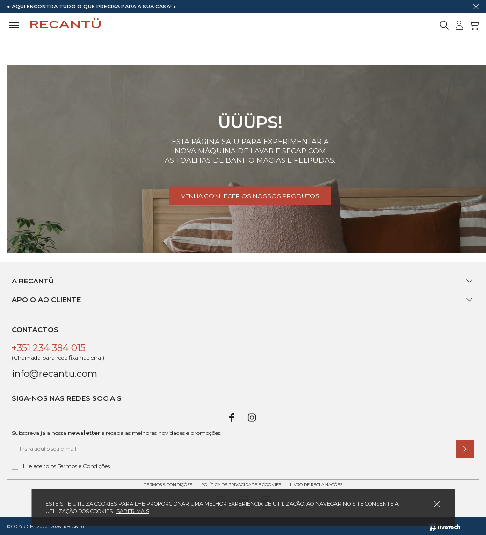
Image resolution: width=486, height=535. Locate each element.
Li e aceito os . (61, 466)
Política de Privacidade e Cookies (241, 484)
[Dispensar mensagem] (475, 6)
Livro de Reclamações (316, 484)
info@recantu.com (54, 373)
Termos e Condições (84, 466)
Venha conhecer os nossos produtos (250, 196)
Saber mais (132, 511)
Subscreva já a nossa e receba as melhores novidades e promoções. (117, 432)
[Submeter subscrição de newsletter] (465, 449)
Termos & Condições (168, 484)
